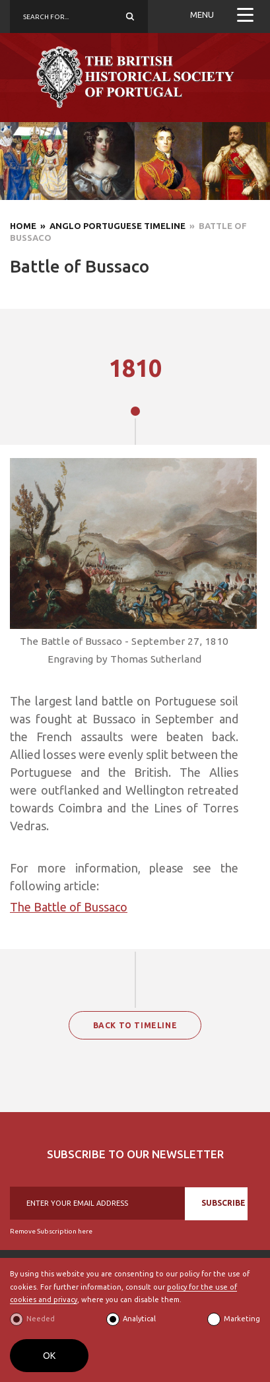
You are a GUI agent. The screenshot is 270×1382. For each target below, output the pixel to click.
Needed (40, 1319)
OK (49, 1355)
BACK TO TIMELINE (135, 1025)
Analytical (139, 1319)
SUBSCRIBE (223, 1203)
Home (23, 225)
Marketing (242, 1319)
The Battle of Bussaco (68, 906)
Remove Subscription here (51, 1231)
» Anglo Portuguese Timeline (111, 225)
